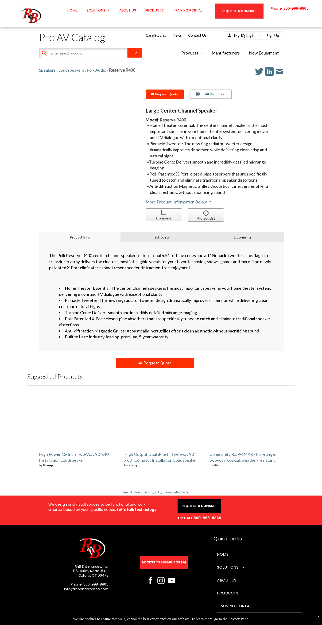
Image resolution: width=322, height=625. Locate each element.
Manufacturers (226, 52)
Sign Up (273, 35)
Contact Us (197, 35)
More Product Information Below (179, 201)
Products (191, 52)
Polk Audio (96, 70)
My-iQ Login (244, 35)
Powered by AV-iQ (176, 492)
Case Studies (156, 35)
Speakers (47, 70)
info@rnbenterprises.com (86, 588)
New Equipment (264, 52)
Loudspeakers (71, 70)
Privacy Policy (153, 492)
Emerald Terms (132, 492)
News (177, 35)
